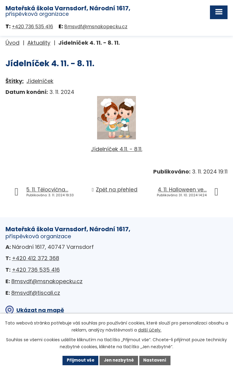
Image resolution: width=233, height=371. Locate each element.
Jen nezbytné (119, 360)
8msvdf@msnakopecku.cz (95, 26)
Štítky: (14, 81)
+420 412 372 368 (35, 258)
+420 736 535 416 (32, 26)
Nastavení (156, 360)
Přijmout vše (78, 360)
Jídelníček (39, 81)
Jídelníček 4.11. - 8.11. (116, 149)
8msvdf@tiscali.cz (35, 293)
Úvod (12, 43)
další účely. (149, 330)
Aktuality (38, 43)
